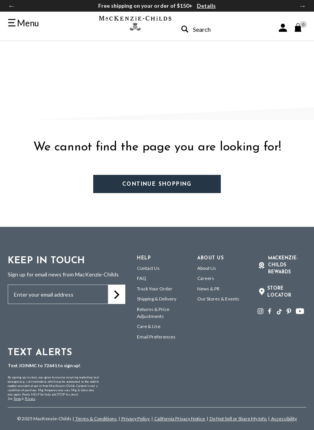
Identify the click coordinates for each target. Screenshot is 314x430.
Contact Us (148, 268)
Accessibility (283, 418)
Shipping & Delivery (156, 299)
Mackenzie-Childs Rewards (283, 265)
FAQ (141, 278)
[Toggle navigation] (23, 23)
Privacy (30, 399)
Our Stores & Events (218, 299)
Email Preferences (156, 337)
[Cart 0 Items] (301, 27)
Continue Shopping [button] (157, 184)
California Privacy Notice (180, 418)
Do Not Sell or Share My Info (238, 418)
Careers (205, 278)
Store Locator (279, 292)
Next (302, 6)
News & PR (208, 289)
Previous (11, 6)
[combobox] (212, 29)
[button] (283, 28)
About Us (206, 268)
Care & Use (148, 326)
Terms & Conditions (96, 418)
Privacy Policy (135, 418)
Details (206, 5)
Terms (17, 399)
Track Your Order (154, 289)
